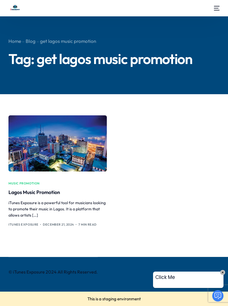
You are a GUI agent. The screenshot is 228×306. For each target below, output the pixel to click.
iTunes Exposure (23, 224)
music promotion (24, 183)
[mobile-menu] (215, 8)
